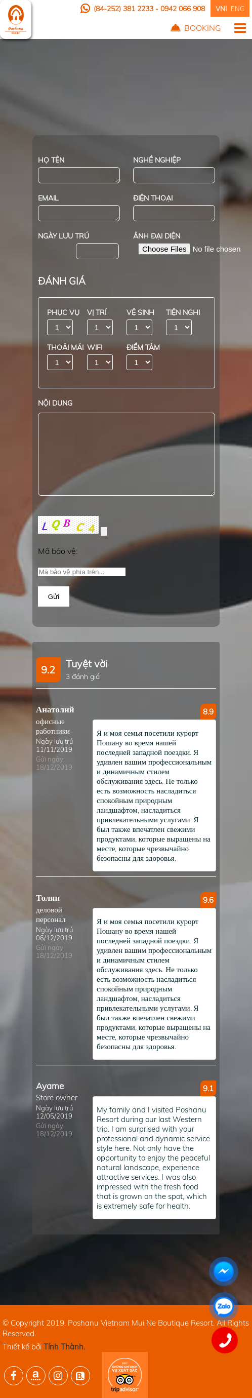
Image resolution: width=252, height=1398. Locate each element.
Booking (202, 28)
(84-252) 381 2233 (124, 8)
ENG (237, 9)
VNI (221, 9)
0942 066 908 (182, 8)
